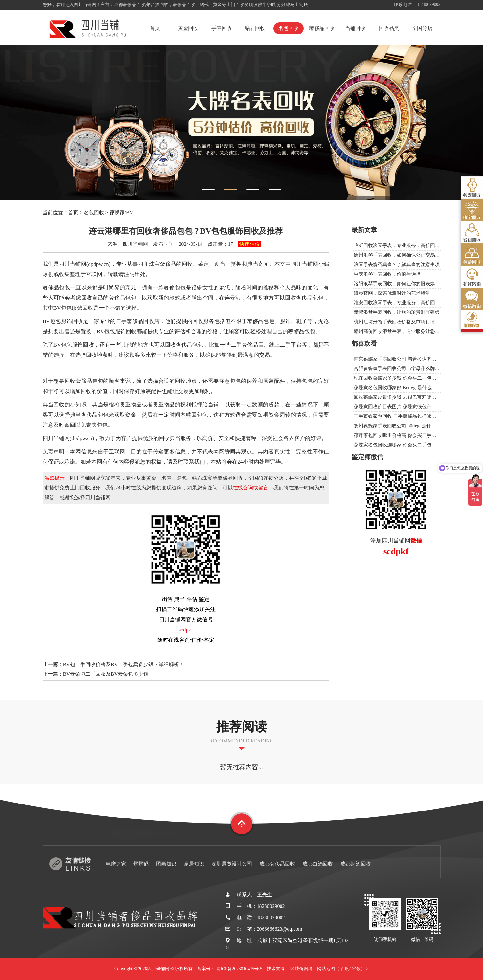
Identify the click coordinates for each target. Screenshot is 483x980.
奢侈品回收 (322, 28)
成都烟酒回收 (355, 863)
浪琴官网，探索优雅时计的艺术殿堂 (392, 293)
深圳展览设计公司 (231, 863)
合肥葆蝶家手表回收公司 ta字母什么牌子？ (399, 368)
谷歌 (356, 968)
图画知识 (166, 863)
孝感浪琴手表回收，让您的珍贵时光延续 (397, 312)
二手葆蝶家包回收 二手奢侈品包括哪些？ (397, 416)
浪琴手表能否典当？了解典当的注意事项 (397, 264)
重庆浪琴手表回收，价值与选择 (387, 274)
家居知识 (194, 863)
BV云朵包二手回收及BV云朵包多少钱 (105, 674)
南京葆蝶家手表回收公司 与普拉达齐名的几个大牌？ (409, 359)
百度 (344, 968)
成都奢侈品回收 (277, 863)
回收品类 (389, 28)
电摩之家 (116, 863)
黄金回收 (188, 28)
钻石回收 (255, 28)
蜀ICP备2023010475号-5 (239, 968)
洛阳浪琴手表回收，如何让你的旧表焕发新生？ (404, 283)
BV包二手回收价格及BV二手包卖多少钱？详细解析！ (123, 664)
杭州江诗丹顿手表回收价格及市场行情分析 (399, 321)
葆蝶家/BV (121, 212)
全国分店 (422, 28)
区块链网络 (301, 968)
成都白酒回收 (317, 863)
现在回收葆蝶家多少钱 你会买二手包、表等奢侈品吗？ (412, 378)
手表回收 (221, 28)
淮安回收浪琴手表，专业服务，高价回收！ (399, 302)
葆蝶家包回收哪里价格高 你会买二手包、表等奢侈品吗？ (414, 435)
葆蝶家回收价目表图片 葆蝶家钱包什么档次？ (402, 406)
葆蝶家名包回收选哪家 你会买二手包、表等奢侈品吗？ (412, 444)
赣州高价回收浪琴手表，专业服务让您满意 (399, 331)
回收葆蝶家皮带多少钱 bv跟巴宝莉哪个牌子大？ (404, 397)
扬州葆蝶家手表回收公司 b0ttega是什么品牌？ (402, 425)
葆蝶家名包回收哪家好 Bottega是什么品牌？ (400, 387)
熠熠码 (141, 863)
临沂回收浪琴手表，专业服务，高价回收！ (399, 245)
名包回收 (288, 28)
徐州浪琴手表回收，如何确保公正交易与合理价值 (406, 255)
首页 (155, 28)
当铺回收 (355, 28)
